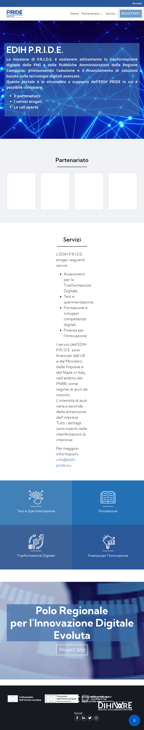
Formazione (108, 511)
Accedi (137, 3)
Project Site (72, 650)
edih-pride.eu (91, 701)
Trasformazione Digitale (36, 555)
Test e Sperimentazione (36, 511)
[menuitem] (74, 14)
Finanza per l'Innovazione (108, 555)
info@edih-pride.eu (95, 697)
